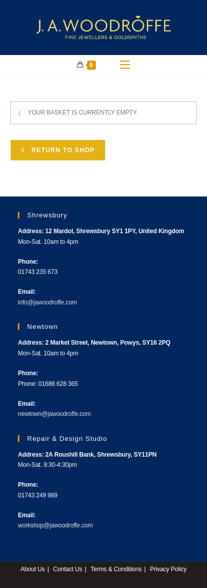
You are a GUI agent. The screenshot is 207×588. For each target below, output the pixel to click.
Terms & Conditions (115, 569)
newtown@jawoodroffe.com (54, 413)
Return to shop (61, 150)
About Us (32, 569)
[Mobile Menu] (125, 65)
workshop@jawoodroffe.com (55, 525)
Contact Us (67, 569)
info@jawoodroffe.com (47, 302)
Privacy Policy (168, 569)
